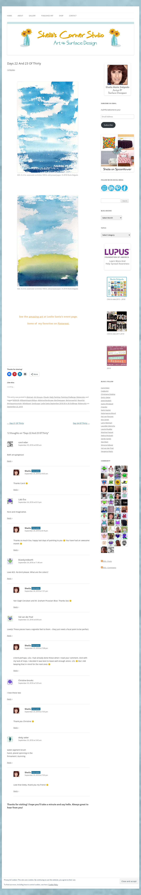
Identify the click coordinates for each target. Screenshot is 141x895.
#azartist (81, 400)
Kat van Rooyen (107, 416)
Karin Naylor (106, 410)
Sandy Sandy (106, 438)
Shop (61, 16)
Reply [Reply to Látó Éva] (9, 518)
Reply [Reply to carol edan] (9, 461)
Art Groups (38, 397)
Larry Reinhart (106, 423)
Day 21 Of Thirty (15, 423)
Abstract (30, 397)
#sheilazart (27, 403)
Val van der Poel (25, 617)
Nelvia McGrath (107, 435)
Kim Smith (105, 419)
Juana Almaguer (107, 404)
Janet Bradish (106, 400)
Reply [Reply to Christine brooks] (9, 699)
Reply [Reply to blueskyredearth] (9, 578)
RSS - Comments (108, 567)
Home (9, 16)
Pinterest (63, 323)
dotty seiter (23, 737)
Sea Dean (104, 442)
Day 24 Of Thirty (81, 423)
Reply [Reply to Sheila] (15, 489)
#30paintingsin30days (28, 400)
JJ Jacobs (104, 407)
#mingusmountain (14, 403)
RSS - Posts (106, 561)
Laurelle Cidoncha (108, 426)
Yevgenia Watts (107, 451)
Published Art (47, 16)
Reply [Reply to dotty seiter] (9, 762)
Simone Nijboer (107, 445)
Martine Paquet (107, 432)
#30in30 (16, 400)
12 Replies (11, 70)
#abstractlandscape (45, 400)
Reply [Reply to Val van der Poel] (9, 635)
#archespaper (59, 400)
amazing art (36, 316)
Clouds (46, 397)
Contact (73, 16)
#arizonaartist (71, 400)
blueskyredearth (25, 559)
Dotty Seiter (105, 397)
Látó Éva (22, 499)
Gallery (32, 16)
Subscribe (108, 125)
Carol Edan (105, 388)
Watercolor (80, 397)
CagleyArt (104, 391)
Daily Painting (55, 397)
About (20, 16)
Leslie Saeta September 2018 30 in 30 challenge (59, 403)
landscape (36, 403)
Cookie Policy (53, 884)
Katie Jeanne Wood (108, 413)
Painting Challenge (68, 397)
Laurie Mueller (106, 429)
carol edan (23, 442)
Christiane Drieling (108, 394)
